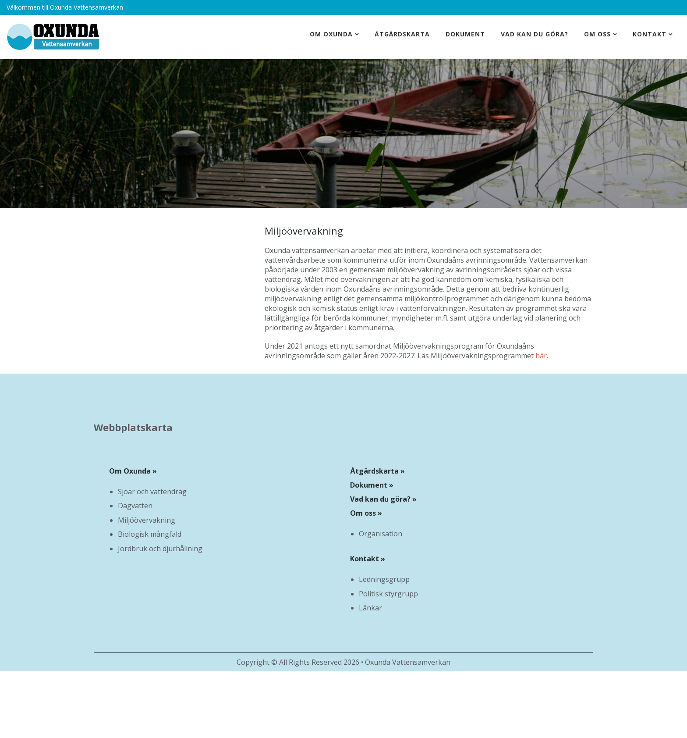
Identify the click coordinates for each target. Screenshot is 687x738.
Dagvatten (135, 505)
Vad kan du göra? (534, 34)
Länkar (370, 608)
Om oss (597, 34)
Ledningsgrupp (384, 579)
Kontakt (649, 34)
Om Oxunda (331, 34)
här (541, 355)
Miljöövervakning (146, 520)
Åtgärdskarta (402, 34)
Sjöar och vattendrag (152, 491)
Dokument (465, 34)
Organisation (380, 533)
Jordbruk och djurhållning (160, 548)
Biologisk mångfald (149, 534)
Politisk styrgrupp (388, 594)
